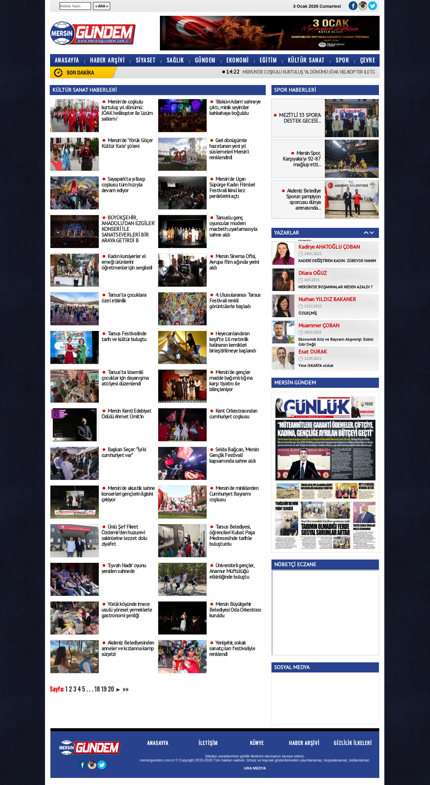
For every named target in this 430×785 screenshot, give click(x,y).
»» (126, 689)
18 (97, 689)
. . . (89, 689)
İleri (372, 232)
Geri (366, 232)
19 (103, 689)
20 (111, 689)
